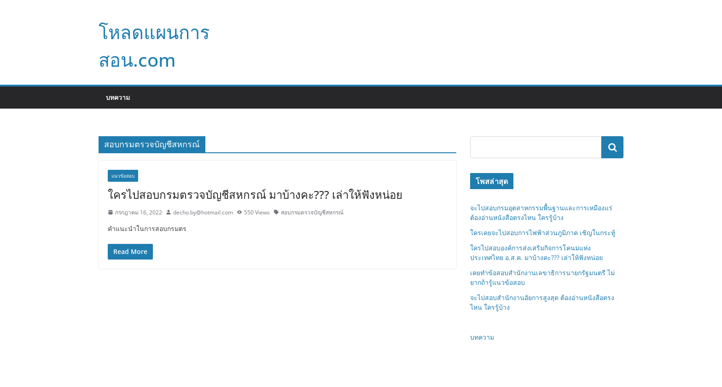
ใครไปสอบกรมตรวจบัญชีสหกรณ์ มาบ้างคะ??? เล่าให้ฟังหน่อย (255, 194)
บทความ (118, 97)
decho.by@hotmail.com (203, 212)
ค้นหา (612, 147)
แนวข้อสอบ (122, 176)
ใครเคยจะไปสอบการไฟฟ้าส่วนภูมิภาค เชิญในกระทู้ (542, 232)
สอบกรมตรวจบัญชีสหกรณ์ (312, 212)
